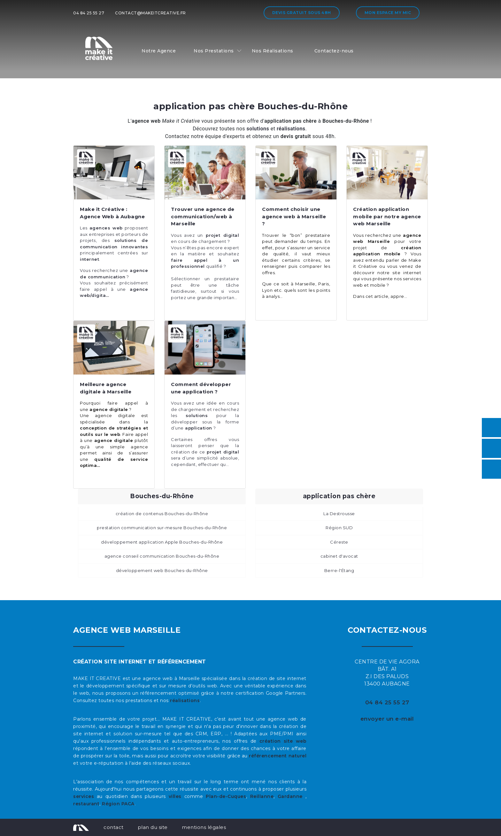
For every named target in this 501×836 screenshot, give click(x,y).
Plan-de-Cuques (226, 796)
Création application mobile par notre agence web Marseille (387, 216)
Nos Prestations (214, 51)
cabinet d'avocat (339, 556)
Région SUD (339, 527)
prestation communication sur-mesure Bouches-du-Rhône (162, 527)
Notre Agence (159, 51)
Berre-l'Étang (339, 570)
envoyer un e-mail (387, 719)
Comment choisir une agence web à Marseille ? (294, 216)
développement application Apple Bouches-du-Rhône (162, 542)
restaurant (86, 804)
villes (175, 796)
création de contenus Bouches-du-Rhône (162, 513)
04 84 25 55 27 (88, 13)
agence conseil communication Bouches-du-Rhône (162, 556)
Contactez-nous (334, 51)
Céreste (339, 542)
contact (114, 827)
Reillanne (262, 796)
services (83, 796)
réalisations (185, 700)
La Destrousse (339, 513)
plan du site (153, 827)
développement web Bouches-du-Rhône (162, 570)
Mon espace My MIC (388, 12)
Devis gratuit (301, 12)
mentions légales (204, 827)
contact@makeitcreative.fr (150, 13)
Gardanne (291, 796)
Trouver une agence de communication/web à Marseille (203, 216)
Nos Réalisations (272, 51)
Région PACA (118, 804)
